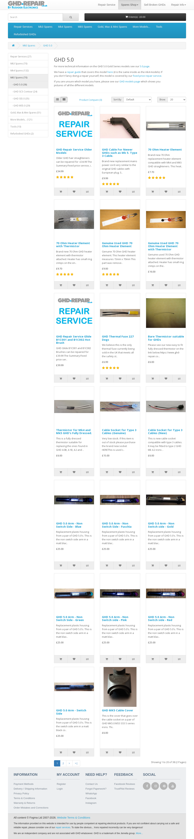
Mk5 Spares (85, 26)
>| (76, 763)
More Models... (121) (21, 119)
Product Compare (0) (90, 100)
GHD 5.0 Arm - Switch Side (71, 711)
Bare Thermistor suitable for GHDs (166, 337)
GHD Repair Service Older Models (74, 151)
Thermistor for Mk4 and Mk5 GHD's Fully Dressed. (74, 431)
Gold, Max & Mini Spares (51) (25, 112)
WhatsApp (91, 793)
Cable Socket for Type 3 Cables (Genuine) (119, 431)
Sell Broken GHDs (155, 4)
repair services (63, 827)
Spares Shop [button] (129, 4)
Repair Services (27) (20, 56)
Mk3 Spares (45, 26)
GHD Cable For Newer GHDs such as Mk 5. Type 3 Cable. (119, 153)
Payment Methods (24, 784)
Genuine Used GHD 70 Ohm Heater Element (117, 244)
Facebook (90, 798)
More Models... (141, 26)
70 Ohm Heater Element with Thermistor (73, 244)
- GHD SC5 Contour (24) (23, 91)
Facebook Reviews (124, 784)
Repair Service (106, 4)
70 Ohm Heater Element (165, 149)
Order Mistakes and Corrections (31, 807)
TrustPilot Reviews (124, 788)
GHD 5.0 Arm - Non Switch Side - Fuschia (116, 524)
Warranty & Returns (24, 803)
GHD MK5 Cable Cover (117, 710)
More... (139, 833)
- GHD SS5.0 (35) (19, 98)
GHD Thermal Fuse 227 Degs (118, 337)
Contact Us (91, 784)
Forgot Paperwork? (95, 788)
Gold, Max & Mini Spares (112, 26)
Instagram (90, 803)
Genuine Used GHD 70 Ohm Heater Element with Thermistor (163, 246)
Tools (159, 26)
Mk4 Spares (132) (19, 70)
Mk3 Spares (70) (18, 63)
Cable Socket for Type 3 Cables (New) (165, 431)
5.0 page (144, 66)
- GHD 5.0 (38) (18, 84)
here (110, 72)
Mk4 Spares (65, 26)
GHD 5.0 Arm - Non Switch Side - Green (70, 618)
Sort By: (117, 99)
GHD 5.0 (47, 45)
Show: (162, 99)
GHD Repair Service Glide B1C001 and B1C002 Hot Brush (73, 339)
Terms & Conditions (24, 798)
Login (60, 788)
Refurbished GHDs (25, 34)
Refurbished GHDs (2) (22, 133)
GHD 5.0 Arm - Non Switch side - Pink (115, 618)
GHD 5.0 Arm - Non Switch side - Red (161, 618)
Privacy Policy (21, 793)
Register (61, 784)
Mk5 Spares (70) (18, 77)
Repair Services (23, 26)
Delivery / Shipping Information (30, 788)
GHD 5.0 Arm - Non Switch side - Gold (161, 524)
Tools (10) (15, 126)
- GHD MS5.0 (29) (20, 105)
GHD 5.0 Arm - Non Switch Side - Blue (69, 524)
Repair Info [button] (178, 4)
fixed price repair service (147, 75)
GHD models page (129, 81)
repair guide (74, 72)
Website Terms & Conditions (73, 817)
